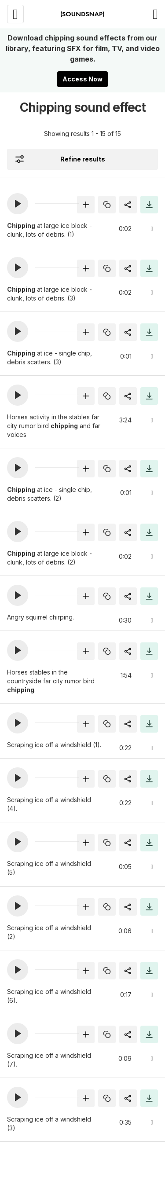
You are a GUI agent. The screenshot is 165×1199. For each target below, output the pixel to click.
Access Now (82, 79)
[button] (17, 203)
